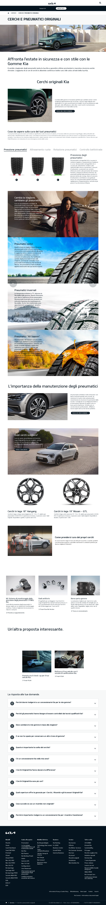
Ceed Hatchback (11, 848)
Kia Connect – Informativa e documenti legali (86, 895)
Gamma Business (58, 853)
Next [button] (93, 283)
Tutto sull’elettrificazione (43, 850)
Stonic (7, 845)
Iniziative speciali (90, 855)
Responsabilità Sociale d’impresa (91, 868)
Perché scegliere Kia (91, 853)
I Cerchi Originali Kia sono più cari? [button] (29, 781)
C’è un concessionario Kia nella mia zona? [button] (32, 759)
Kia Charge (40, 857)
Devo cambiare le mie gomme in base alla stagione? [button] (36, 725)
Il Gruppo (87, 850)
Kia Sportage (10, 868)
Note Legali (83, 891)
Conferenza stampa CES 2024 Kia (91, 877)
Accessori (72, 855)
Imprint (96, 891)
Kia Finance (25, 853)
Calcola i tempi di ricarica (42, 854)
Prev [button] (13, 283)
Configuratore (25, 866)
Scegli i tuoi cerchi (21, 449)
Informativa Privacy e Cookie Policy (58, 891)
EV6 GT (8, 883)
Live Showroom (26, 868)
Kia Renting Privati (27, 856)
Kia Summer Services (75, 850)
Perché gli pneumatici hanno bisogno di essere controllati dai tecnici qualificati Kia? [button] (49, 713)
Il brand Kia (88, 845)
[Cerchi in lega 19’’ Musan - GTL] (76, 491)
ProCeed (8, 853)
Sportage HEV (10, 870)
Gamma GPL (25, 861)
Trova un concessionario (79, 413)
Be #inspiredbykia (42, 843)
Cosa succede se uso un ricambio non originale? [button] (35, 804)
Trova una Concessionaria (64, 111)
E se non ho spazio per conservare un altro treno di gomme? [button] (40, 736)
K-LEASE (55, 845)
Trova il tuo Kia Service (47, 609)
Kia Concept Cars (90, 874)
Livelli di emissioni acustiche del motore (28, 877)
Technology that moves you (44, 846)
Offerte (71, 845)
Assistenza (72, 860)
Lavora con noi (89, 865)
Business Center (58, 848)
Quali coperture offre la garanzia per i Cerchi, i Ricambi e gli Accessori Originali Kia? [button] (49, 792)
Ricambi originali (74, 858)
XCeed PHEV (9, 858)
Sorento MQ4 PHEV (12, 878)
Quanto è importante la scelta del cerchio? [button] (33, 747)
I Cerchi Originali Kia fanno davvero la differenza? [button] (35, 770)
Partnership (88, 858)
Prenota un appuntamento (16, 612)
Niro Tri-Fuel (25, 863)
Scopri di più (27, 680)
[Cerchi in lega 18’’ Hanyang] (30, 491)
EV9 (7, 885)
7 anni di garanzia (90, 860)
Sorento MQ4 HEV (11, 875)
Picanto (8, 843)
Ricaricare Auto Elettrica (42, 863)
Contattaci (60, 8)
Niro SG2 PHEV (10, 863)
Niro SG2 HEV (10, 860)
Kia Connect (41, 860)
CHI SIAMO (88, 843)
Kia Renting (56, 843)
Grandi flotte (57, 850)
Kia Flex (23, 851)
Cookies (90, 891)
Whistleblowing (74, 891)
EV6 (7, 880)
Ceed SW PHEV (10, 850)
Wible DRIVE (88, 872)
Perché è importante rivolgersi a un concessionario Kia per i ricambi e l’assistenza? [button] (49, 815)
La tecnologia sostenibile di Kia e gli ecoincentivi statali (28, 846)
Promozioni (24, 843)
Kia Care (71, 853)
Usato (23, 858)
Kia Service (72, 843)
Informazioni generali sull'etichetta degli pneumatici (28, 872)
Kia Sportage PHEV (12, 873)
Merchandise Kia (74, 863)
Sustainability (89, 848)
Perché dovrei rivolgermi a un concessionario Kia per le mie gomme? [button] (43, 702)
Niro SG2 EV (9, 865)
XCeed (8, 855)
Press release (89, 863)
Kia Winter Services (75, 848)
